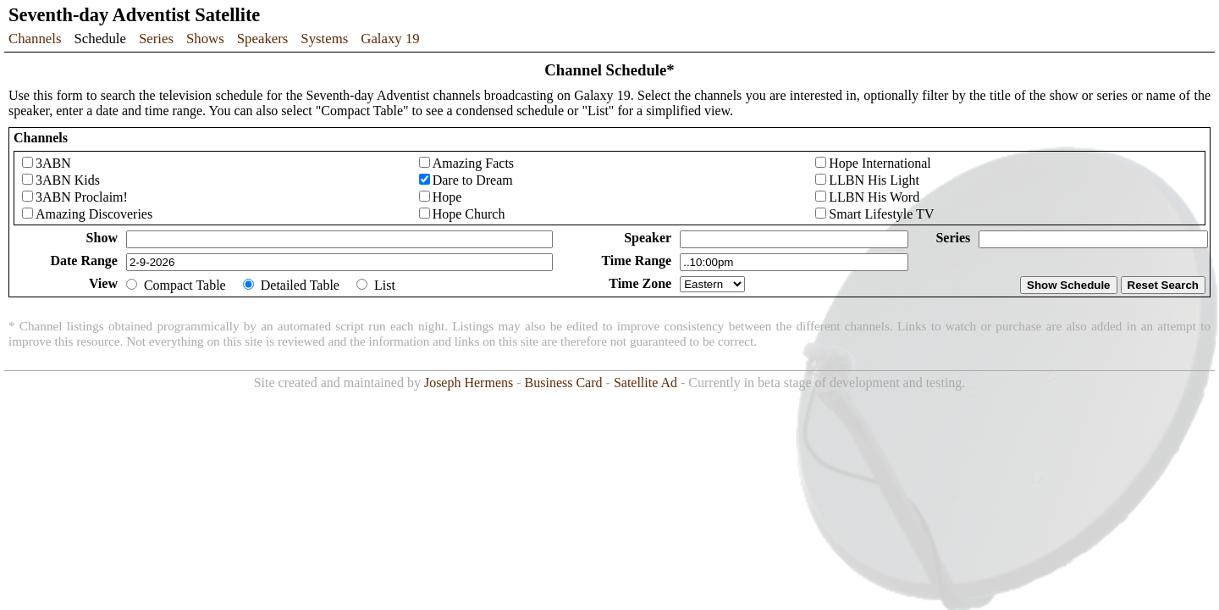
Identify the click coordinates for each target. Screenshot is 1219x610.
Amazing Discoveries (94, 214)
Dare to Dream (473, 180)
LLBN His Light (874, 180)
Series (156, 38)
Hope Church (469, 214)
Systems (324, 38)
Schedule (100, 38)
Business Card (564, 382)
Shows (205, 38)
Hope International (879, 163)
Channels (34, 38)
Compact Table (185, 285)
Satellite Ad (645, 382)
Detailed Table (300, 285)
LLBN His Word (874, 197)
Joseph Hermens (468, 382)
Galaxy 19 (390, 38)
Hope (447, 197)
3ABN (53, 163)
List (384, 285)
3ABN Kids (68, 180)
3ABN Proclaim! (82, 197)
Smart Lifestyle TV (881, 214)
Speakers (263, 38)
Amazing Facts (473, 163)
